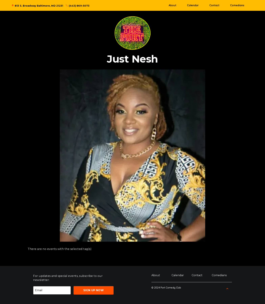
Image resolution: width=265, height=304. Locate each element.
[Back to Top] (227, 289)
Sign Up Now (93, 290)
